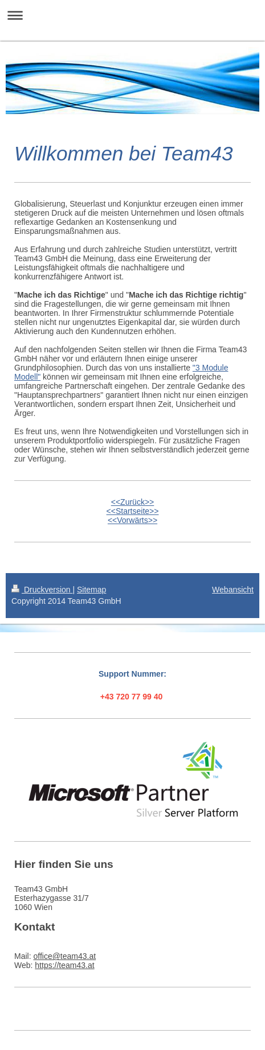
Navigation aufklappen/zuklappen (132, 15)
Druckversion (41, 589)
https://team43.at (64, 965)
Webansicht (233, 589)
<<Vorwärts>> (132, 520)
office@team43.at (64, 956)
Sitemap (91, 589)
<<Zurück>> (132, 502)
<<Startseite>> (133, 511)
